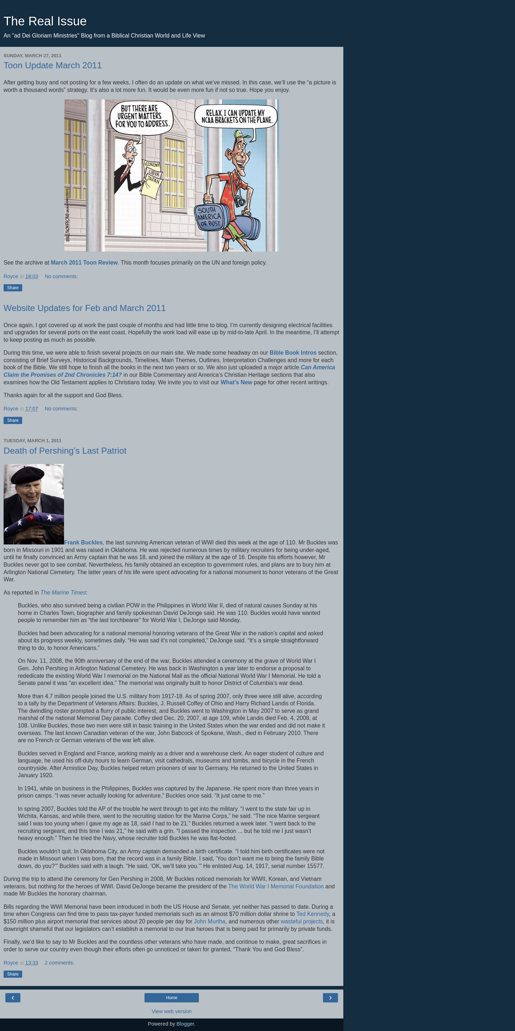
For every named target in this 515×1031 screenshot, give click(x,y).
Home (171, 997)
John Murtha (209, 921)
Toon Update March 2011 (53, 65)
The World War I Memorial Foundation (276, 886)
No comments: (61, 276)
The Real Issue (45, 21)
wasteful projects (302, 921)
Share (13, 287)
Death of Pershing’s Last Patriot (65, 450)
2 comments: (59, 963)
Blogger (185, 1024)
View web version (172, 1011)
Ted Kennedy (312, 914)
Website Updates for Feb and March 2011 (85, 308)
